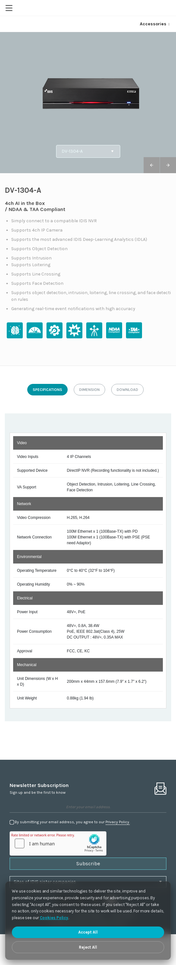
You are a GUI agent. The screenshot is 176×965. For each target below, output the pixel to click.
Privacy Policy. (117, 822)
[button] (168, 165)
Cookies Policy (54, 917)
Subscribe (88, 863)
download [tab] (127, 389)
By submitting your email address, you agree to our (72, 822)
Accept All (88, 932)
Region (167, 8)
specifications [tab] (47, 389)
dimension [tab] (89, 389)
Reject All (88, 947)
